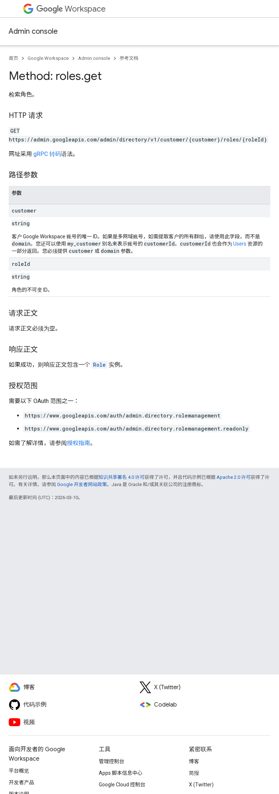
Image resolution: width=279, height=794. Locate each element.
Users (239, 244)
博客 (194, 761)
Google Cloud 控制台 (122, 784)
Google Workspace (48, 58)
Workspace (71, 9)
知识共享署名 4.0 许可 (121, 477)
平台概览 (19, 771)
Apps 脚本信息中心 (120, 773)
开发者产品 (21, 782)
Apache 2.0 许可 (234, 477)
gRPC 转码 (47, 154)
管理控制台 (111, 761)
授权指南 (78, 443)
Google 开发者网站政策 (82, 484)
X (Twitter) (201, 784)
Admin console (33, 31)
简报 (194, 773)
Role (99, 364)
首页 (13, 58)
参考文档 (129, 58)
